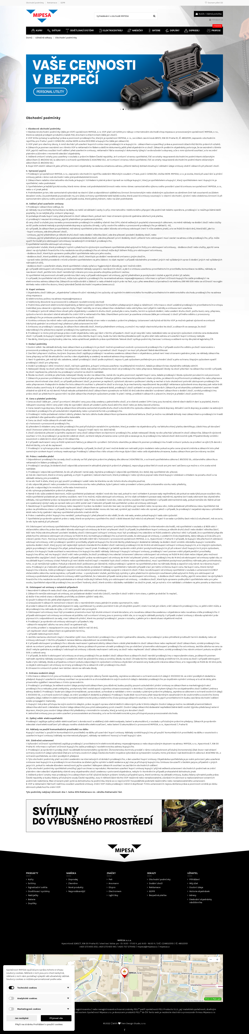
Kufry (31, 879)
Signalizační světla (37, 887)
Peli (110, 879)
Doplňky (32, 903)
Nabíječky (33, 895)
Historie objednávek (199, 891)
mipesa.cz (164, 946)
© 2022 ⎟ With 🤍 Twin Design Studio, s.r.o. (124, 1023)
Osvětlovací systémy (39, 891)
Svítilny (32, 883)
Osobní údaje (196, 887)
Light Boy (113, 895)
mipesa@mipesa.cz (147, 946)
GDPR (63, 3)
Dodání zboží (156, 883)
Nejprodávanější (76, 891)
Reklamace (52, 3)
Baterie (31, 899)
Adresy (192, 895)
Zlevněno (73, 883)
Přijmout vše (56, 1018)
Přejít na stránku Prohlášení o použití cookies (39, 1024)
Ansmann (114, 883)
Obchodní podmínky (35, 3)
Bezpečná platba (157, 895)
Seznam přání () (214, 3)
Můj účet (193, 883)
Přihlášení (194, 879)
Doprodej (73, 879)
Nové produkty (75, 887)
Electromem (115, 891)
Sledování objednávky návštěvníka (200, 901)
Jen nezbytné (21, 1018)
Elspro (112, 887)
